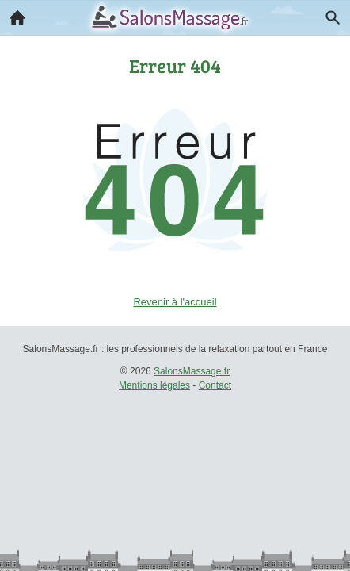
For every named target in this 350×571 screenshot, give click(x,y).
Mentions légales (154, 385)
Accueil (12, 13)
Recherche (328, 14)
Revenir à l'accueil (174, 302)
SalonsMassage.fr (192, 371)
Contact (215, 385)
